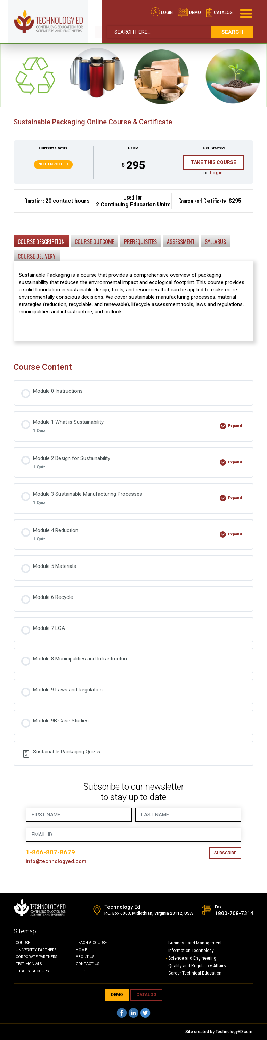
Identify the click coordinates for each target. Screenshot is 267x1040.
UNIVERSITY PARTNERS (37, 950)
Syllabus (215, 241)
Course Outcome (94, 241)
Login (162, 12)
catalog (219, 12)
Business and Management (195, 942)
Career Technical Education (194, 973)
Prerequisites (140, 241)
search (232, 32)
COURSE (23, 942)
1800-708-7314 (234, 913)
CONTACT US (88, 964)
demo (189, 12)
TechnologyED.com (234, 1031)
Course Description (41, 241)
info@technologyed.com (56, 861)
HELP (81, 971)
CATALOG (146, 994)
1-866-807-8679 (50, 852)
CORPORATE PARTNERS (37, 957)
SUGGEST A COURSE (34, 971)
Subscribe (225, 853)
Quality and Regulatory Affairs (197, 965)
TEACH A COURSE (91, 942)
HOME (81, 950)
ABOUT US (85, 957)
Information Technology (191, 950)
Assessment (181, 241)
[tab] (41, 240)
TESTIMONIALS (29, 964)
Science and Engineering (192, 958)
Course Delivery (37, 256)
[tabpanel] (133, 270)
